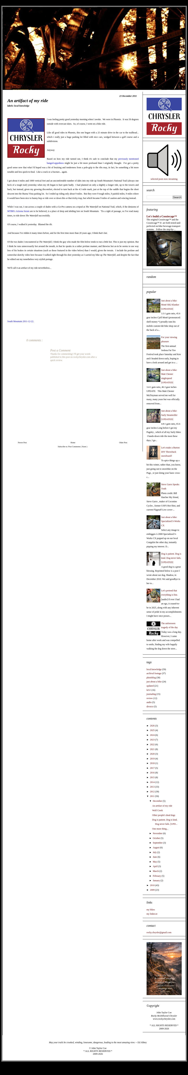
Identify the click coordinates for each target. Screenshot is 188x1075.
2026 (152, 725)
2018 (152, 763)
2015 (152, 777)
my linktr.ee (152, 914)
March (156, 871)
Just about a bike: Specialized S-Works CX (170, 521)
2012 (152, 791)
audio (149, 702)
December (158, 801)
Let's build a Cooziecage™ (162, 216)
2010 (152, 885)
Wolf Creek (157, 810)
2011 (152, 796)
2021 (152, 749)
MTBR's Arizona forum (18, 211)
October (157, 838)
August (156, 847)
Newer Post (22, 442)
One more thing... (160, 828)
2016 (152, 772)
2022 (152, 744)
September (158, 842)
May (155, 861)
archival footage (154, 673)
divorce (150, 706)
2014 (152, 782)
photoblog (151, 677)
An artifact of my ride (162, 805)
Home (73, 442)
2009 (152, 890)
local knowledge (21, 105)
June (155, 857)
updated (150, 685)
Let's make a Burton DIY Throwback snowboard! (170, 451)
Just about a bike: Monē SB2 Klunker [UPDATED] (170, 304)
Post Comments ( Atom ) (77, 447)
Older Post (123, 442)
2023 (152, 739)
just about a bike (154, 681)
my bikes (151, 909)
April (155, 866)
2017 (152, 768)
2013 (152, 786)
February (157, 876)
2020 (152, 753)
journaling (151, 694)
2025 (152, 730)
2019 (152, 758)
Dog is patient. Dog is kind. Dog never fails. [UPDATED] (171, 557)
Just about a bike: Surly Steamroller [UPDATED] (169, 414)
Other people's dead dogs (163, 815)
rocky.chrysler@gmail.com (159, 932)
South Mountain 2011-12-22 (20, 321)
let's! (149, 690)
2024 (152, 735)
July (155, 852)
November (158, 833)
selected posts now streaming (164, 179)
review (150, 698)
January (156, 880)
